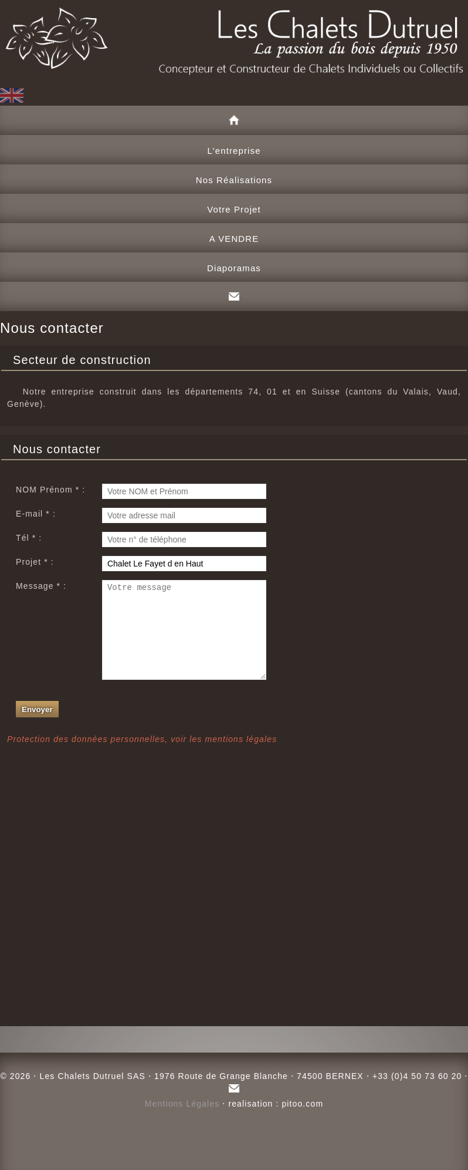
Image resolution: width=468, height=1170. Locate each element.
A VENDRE (234, 239)
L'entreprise (233, 151)
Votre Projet (234, 209)
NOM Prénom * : (50, 489)
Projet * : (35, 562)
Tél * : (29, 537)
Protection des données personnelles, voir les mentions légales (142, 756)
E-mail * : (36, 513)
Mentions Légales (182, 1103)
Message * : (41, 586)
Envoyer (37, 727)
